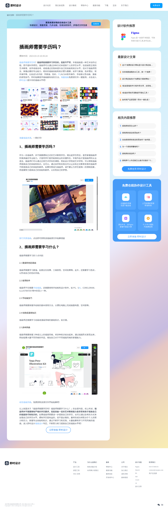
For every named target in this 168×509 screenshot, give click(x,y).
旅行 (21, 238)
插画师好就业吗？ (129, 153)
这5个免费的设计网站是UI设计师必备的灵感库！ (137, 65)
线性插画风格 (25, 402)
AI (80, 287)
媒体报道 (124, 477)
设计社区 (47, 5)
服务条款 (109, 474)
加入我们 (124, 470)
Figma (135, 32)
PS (59, 74)
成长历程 (124, 474)
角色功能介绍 (92, 467)
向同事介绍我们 (93, 470)
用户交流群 (153, 473)
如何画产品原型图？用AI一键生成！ (136, 100)
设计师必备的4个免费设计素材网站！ (136, 79)
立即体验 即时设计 (58, 430)
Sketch (137, 470)
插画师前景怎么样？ (130, 126)
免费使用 (156, 5)
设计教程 (72, 5)
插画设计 (39, 423)
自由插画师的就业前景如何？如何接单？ (137, 140)
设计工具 (76, 467)
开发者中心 (110, 477)
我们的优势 (60, 5)
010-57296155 (153, 467)
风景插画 (27, 238)
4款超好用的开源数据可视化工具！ (135, 93)
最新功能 (96, 5)
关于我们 (124, 5)
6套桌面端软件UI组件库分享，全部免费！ (137, 86)
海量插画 (65, 77)
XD (136, 476)
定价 (114, 5)
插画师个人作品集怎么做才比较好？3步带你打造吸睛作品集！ (137, 160)
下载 (106, 5)
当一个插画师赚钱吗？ (131, 147)
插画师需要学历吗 (27, 62)
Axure (137, 480)
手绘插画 (37, 287)
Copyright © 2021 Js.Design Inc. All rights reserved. (18, 505)
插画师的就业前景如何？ (131, 133)
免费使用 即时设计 (137, 169)
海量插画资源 (25, 137)
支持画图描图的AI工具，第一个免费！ (137, 72)
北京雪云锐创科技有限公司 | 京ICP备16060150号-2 (19, 504)
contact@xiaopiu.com (156, 470)
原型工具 (76, 470)
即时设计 (23, 80)
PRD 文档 (76, 474)
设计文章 (10, 15)
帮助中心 (84, 5)
